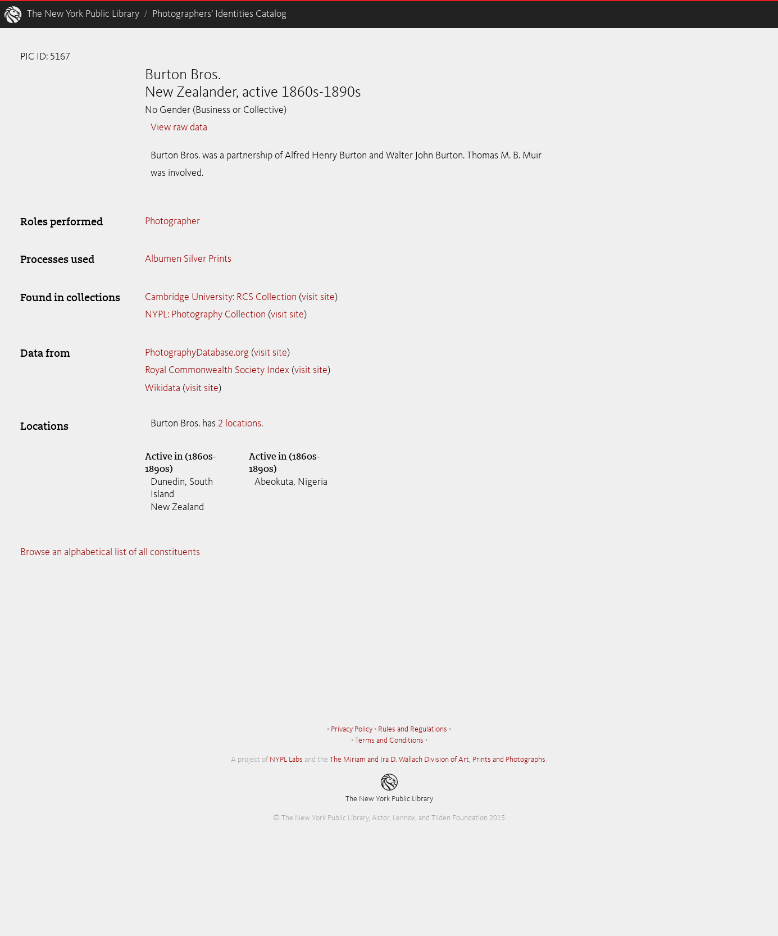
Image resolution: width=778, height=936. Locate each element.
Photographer (172, 221)
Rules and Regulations (412, 729)
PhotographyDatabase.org (197, 353)
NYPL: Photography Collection (205, 315)
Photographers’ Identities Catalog (219, 14)
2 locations (239, 424)
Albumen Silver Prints (188, 259)
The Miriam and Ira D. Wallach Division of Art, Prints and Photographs (437, 760)
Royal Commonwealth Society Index (217, 370)
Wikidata (162, 388)
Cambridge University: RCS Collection (221, 297)
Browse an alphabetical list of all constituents (110, 552)
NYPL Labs (286, 760)
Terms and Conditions (389, 740)
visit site (318, 297)
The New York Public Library (83, 14)
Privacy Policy (351, 729)
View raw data (179, 127)
